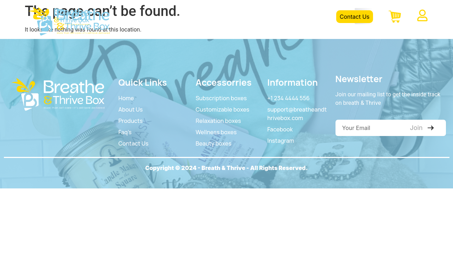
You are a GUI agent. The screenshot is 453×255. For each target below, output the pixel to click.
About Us (215, 16)
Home (181, 16)
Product (252, 16)
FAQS (284, 16)
